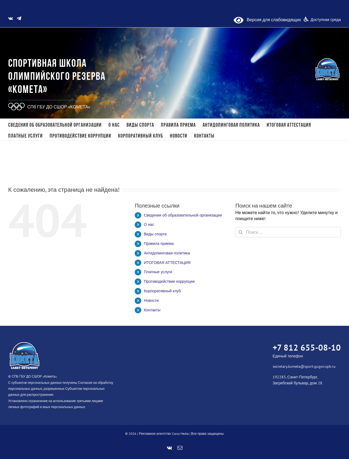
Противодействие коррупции (169, 281)
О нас (149, 224)
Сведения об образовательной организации (183, 215)
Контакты (152, 310)
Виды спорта (155, 234)
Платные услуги (158, 271)
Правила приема (159, 243)
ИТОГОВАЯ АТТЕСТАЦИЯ (167, 262)
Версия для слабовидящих (267, 19)
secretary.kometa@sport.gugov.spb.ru (304, 366)
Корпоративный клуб (162, 290)
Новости (151, 300)
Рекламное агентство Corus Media (163, 433)
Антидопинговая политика (167, 253)
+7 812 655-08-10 (307, 347)
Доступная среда (326, 19)
